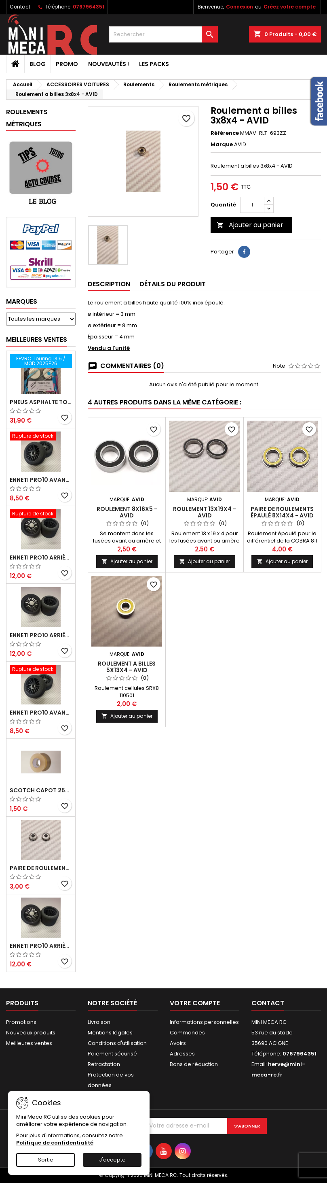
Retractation (104, 1064)
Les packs (154, 64)
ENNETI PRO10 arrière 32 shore (41, 946)
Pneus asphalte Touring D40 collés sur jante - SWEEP (41, 402)
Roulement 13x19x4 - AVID (204, 512)
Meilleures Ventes (36, 339)
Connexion (239, 6)
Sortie (45, 1160)
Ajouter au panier (250, 225)
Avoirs (178, 1043)
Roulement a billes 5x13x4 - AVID (127, 667)
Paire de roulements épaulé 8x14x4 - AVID (282, 512)
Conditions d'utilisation (117, 1043)
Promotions (21, 1022)
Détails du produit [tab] (172, 284)
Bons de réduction (194, 1064)
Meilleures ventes (29, 1043)
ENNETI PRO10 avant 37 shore (41, 480)
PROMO (67, 64)
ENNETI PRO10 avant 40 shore (41, 712)
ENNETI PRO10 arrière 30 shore (41, 557)
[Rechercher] (163, 34)
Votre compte (195, 1003)
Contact (20, 6)
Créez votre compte (290, 6)
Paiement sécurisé (112, 1053)
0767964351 (88, 6)
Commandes (187, 1032)
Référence (225, 133)
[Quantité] (252, 205)
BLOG (38, 64)
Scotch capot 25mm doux (41, 790)
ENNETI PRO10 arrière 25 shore (41, 635)
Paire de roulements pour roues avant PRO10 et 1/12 (41, 868)
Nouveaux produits (30, 1032)
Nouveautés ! (108, 64)
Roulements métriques (27, 118)
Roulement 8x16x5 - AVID (127, 512)
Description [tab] (109, 284)
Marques (21, 301)
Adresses (182, 1053)
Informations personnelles (204, 1022)
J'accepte (112, 1160)
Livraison (99, 1022)
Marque (222, 144)
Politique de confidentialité (54, 1143)
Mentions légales (110, 1032)
